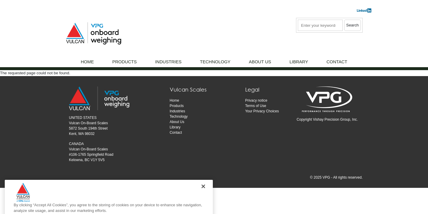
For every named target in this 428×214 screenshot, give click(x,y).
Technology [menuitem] (215, 61)
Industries (177, 111)
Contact (176, 132)
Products (177, 106)
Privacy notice (256, 100)
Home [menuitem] (87, 61)
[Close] (203, 192)
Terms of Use (255, 106)
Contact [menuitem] (336, 61)
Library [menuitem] (298, 61)
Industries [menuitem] (168, 61)
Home (174, 100)
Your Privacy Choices (262, 111)
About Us (177, 122)
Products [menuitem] (124, 61)
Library (175, 127)
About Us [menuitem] (260, 61)
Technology (179, 116)
